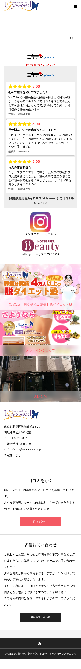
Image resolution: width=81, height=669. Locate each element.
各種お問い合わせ (40, 617)
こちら (52, 234)
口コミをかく (40, 521)
